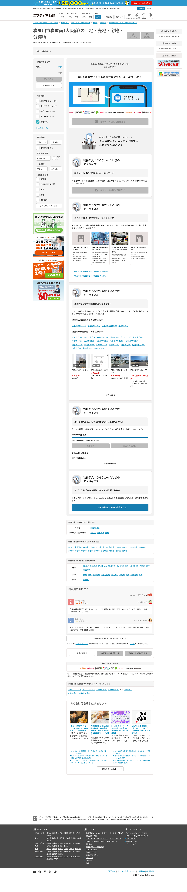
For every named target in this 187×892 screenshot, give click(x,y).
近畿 (36, 849)
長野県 (60, 843)
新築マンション (74, 689)
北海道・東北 (39, 833)
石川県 (71, 843)
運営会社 (112, 871)
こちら (132, 643)
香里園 (93, 532)
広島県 (48, 851)
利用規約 (141, 871)
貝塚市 (114, 337)
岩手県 (60, 833)
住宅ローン (89, 857)
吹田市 (77, 337)
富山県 (66, 843)
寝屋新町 (87, 569)
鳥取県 (60, 851)
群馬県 (48, 840)
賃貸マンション (95, 833)
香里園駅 (94, 325)
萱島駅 (123, 325)
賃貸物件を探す (42, 128)
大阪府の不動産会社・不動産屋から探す (90, 275)
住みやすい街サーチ (93, 852)
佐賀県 (54, 856)
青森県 (54, 833)
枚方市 (138, 337)
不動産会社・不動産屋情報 (79, 693)
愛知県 (48, 846)
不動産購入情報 (91, 836)
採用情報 (150, 871)
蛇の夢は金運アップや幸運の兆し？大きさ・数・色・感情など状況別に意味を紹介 (90, 756)
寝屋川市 (100, 532)
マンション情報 (91, 849)
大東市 (89, 344)
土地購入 (89, 844)
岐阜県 (54, 846)
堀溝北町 (134, 574)
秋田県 (71, 833)
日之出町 (114, 574)
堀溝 (127, 574)
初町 (90, 574)
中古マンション (88, 689)
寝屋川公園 (95, 527)
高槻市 (102, 337)
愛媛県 (54, 854)
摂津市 (88, 348)
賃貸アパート (106, 833)
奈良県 (71, 849)
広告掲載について (132, 841)
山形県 (77, 833)
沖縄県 (56, 859)
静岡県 (60, 846)
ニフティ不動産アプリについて (137, 836)
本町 (140, 574)
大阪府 (48, 849)
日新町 (132, 566)
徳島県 (77, 851)
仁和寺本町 (140, 566)
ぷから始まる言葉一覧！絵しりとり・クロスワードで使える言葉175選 (141, 729)
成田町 (86, 566)
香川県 (48, 854)
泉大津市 (90, 337)
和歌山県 (78, 849)
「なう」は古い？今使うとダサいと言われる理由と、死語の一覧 (79, 728)
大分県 (71, 856)
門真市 (77, 348)
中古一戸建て (113, 689)
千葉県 (67, 838)
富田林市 (116, 341)
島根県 (66, 851)
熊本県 (66, 856)
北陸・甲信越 (39, 843)
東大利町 (96, 574)
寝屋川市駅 (79, 325)
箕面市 (114, 344)
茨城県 (73, 838)
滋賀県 (66, 849)
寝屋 (148, 566)
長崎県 (60, 856)
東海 (36, 846)
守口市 (126, 337)
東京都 (48, 838)
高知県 (60, 854)
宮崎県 (77, 856)
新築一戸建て (101, 689)
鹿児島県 (49, 859)
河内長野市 (132, 341)
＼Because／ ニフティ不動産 (136, 833)
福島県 (48, 835)
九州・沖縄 (39, 856)
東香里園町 (105, 574)
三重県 (66, 846)
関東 (36, 838)
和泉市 (101, 344)
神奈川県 (55, 838)
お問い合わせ (131, 838)
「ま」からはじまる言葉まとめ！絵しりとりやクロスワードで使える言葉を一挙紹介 (89, 761)
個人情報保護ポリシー (126, 871)
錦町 (126, 566)
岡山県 (54, 851)
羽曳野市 (138, 344)
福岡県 (48, 856)
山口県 (71, 851)
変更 (60, 67)
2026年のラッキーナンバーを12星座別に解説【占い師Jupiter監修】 (119, 729)
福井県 (77, 843)
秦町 (85, 574)
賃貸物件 (128, 689)
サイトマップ (131, 844)
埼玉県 (61, 838)
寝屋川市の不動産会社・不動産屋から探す (91, 271)
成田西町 (93, 566)
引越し (88, 863)
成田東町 (111, 566)
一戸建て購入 (90, 841)
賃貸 (87, 833)
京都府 (60, 849)
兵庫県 (54, 849)
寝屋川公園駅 (109, 325)
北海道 (48, 833)
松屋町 (86, 579)
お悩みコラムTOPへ (110, 769)
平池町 (122, 574)
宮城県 (66, 833)
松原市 (77, 344)
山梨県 (54, 843)
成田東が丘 (102, 566)
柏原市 (126, 344)
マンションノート (82, 643)
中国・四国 (39, 851)
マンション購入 (91, 838)
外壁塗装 (89, 860)
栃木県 (79, 838)
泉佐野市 (102, 341)
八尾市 (89, 341)
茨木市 (77, 341)
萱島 (107, 532)
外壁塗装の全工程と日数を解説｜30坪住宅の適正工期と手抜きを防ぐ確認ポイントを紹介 (100, 730)
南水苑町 (120, 566)
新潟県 (48, 843)
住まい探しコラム (92, 855)
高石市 (99, 348)
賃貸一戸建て (117, 833)
